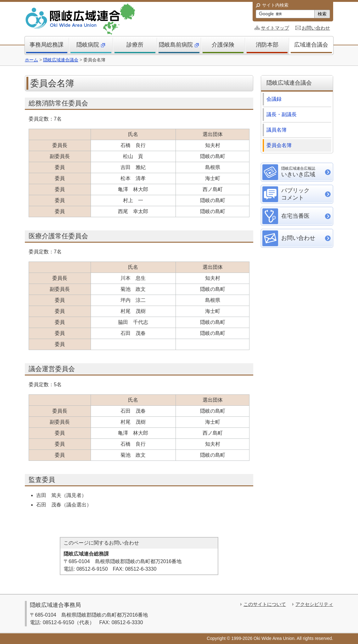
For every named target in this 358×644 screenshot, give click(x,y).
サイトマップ (275, 28)
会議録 (274, 99)
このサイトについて (264, 604)
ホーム (31, 59)
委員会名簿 (281, 145)
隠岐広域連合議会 (60, 59)
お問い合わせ (316, 28)
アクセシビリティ (314, 604)
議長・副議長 (281, 114)
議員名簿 (279, 130)
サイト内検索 (275, 5)
